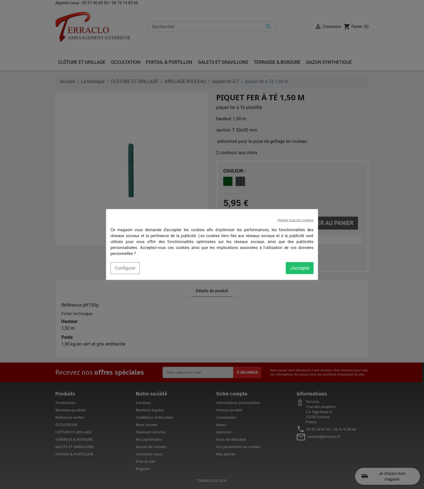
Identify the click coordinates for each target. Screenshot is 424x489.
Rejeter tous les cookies (296, 220)
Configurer (125, 268)
